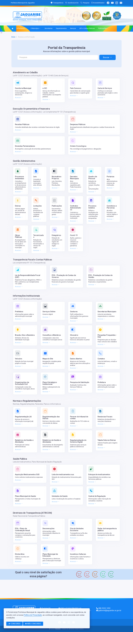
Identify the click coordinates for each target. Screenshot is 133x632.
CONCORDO (14, 624)
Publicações (103, 29)
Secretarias (48, 28)
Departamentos (61, 28)
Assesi (57, 629)
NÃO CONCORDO (33, 624)
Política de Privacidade (33, 615)
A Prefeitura (21, 29)
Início (13, 37)
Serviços (73, 28)
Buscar (107, 57)
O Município (35, 29)
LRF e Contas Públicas (87, 28)
